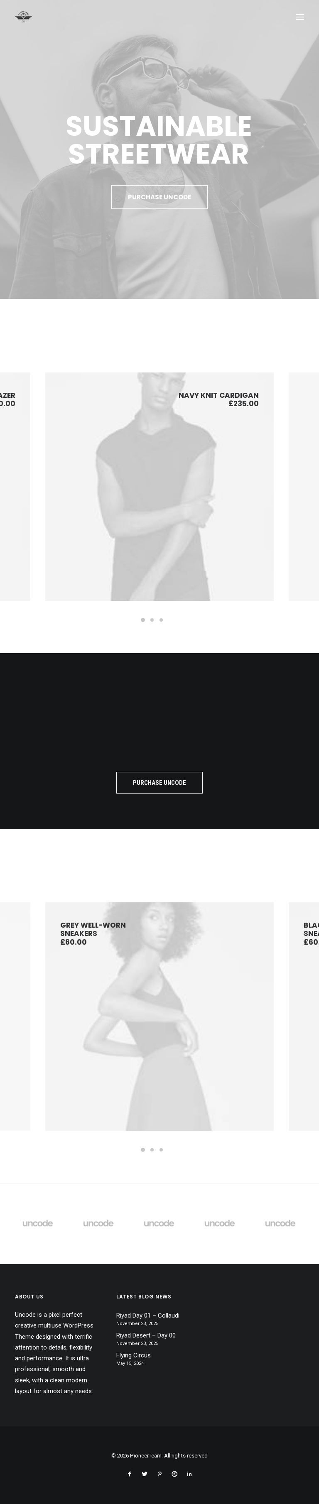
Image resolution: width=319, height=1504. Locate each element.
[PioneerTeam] (23, 17)
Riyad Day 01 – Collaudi (147, 1315)
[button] (300, 17)
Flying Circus (133, 1355)
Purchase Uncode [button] (159, 197)
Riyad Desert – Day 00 (146, 1335)
